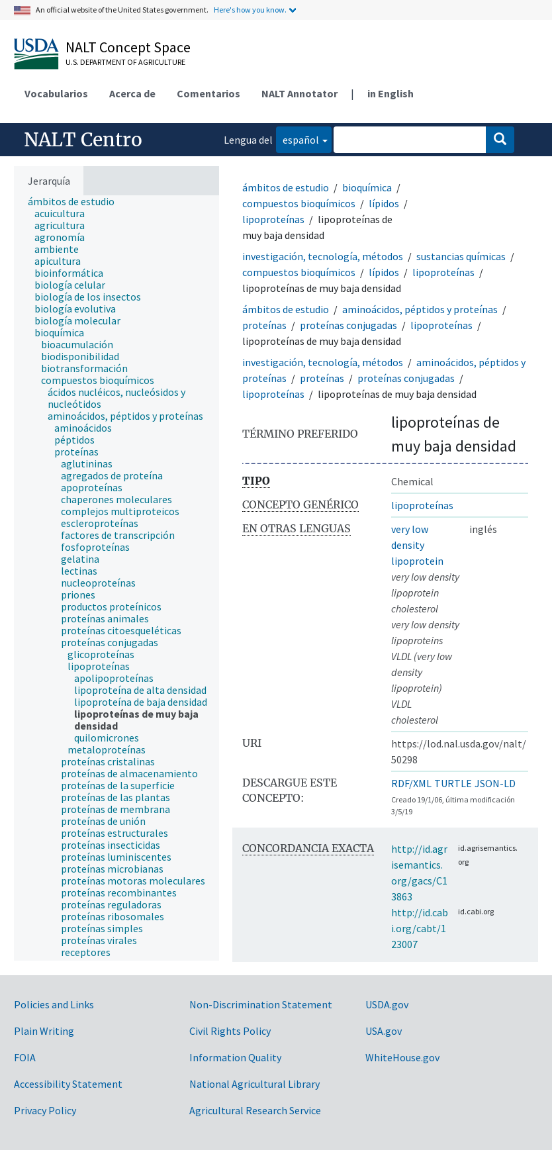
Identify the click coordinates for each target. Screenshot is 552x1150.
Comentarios (208, 93)
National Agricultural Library (254, 1083)
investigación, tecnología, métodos (322, 256)
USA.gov (383, 1030)
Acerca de (132, 93)
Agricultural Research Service (255, 1110)
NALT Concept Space (128, 47)
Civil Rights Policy (230, 1030)
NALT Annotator (299, 93)
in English (390, 93)
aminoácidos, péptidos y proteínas (420, 309)
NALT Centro (83, 140)
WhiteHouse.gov (402, 1057)
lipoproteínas (273, 219)
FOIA (25, 1057)
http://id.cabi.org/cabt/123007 (419, 928)
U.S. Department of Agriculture (125, 62)
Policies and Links (54, 1004)
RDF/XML (411, 783)
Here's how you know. (250, 10)
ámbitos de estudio (285, 187)
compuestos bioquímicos (298, 203)
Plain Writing (44, 1030)
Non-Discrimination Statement (260, 1004)
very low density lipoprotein (417, 544)
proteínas (264, 325)
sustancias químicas (461, 256)
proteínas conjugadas (348, 325)
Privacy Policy (45, 1110)
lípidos (384, 203)
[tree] (116, 578)
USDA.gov (386, 1004)
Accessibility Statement (68, 1083)
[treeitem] (76, 201)
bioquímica (367, 187)
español (297, 138)
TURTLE (453, 783)
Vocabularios (56, 93)
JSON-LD (495, 783)
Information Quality (235, 1057)
